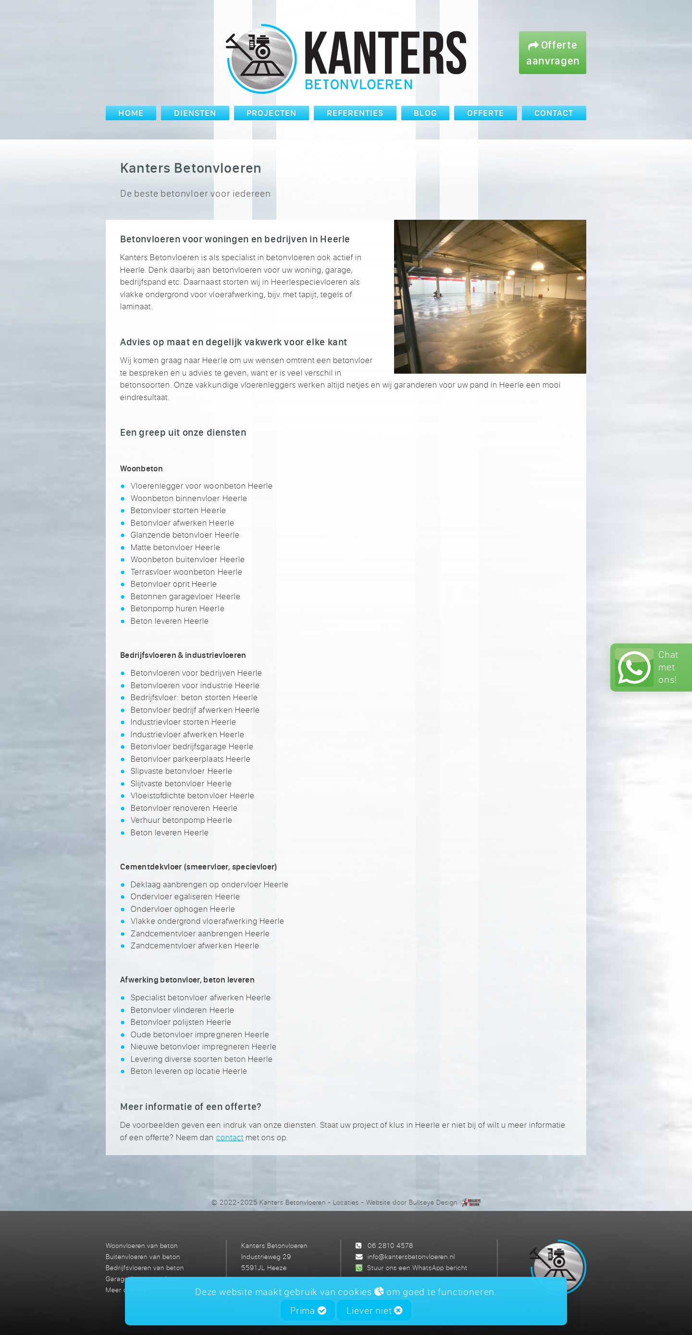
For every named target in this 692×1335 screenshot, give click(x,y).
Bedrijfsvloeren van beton (145, 1267)
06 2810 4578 (390, 1245)
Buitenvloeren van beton (143, 1256)
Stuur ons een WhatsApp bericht (417, 1267)
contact (230, 1137)
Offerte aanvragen (553, 52)
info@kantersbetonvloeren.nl (411, 1256)
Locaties (346, 1202)
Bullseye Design (433, 1202)
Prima (308, 1310)
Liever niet (374, 1310)
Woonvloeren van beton (142, 1245)
